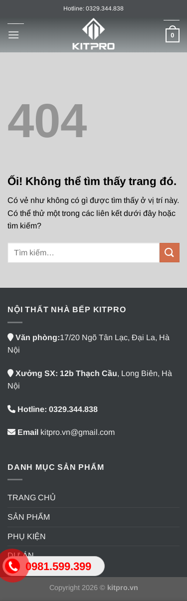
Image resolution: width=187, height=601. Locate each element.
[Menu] (13, 34)
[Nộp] (170, 252)
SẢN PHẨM (28, 517)
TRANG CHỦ (31, 497)
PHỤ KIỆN (26, 536)
